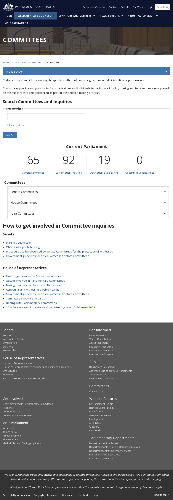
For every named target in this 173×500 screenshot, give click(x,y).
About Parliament (141, 15)
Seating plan (10, 350)
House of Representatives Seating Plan (25, 378)
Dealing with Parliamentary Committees (31, 303)
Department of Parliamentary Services (110, 450)
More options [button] (16, 125)
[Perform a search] (167, 7)
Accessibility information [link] (16, 495)
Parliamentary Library (101, 350)
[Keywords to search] (46, 116)
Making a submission (19, 242)
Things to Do (10, 432)
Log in (150, 7)
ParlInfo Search (97, 411)
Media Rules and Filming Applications (23, 443)
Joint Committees (23, 213)
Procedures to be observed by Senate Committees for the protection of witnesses (59, 251)
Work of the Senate (14, 339)
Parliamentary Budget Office (104, 454)
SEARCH (9, 134)
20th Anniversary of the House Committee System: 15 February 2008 (50, 307)
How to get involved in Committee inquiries (33, 276)
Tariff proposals (98, 374)
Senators (8, 346)
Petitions (8, 407)
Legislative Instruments (102, 378)
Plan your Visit (10, 439)
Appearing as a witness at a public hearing (33, 289)
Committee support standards (25, 298)
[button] (86, 71)
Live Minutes (10, 370)
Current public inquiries (69, 172)
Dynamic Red (10, 342)
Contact (113, 7)
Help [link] (95, 495)
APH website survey (100, 415)
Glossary (94, 426)
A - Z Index (95, 422)
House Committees (24, 203)
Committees (96, 391)
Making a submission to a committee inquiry (34, 285)
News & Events (110, 15)
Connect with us (12, 411)
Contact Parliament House (17, 415)
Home (8, 15)
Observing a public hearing (23, 247)
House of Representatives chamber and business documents (37, 367)
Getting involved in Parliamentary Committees (35, 280)
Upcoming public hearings (139, 172)
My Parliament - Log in (101, 403)
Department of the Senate (103, 443)
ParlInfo (125, 7)
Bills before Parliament (102, 367)
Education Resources (101, 346)
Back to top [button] (162, 494)
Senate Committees (24, 192)
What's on (8, 428)
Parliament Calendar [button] (94, 7)
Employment (96, 419)
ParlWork (138, 7)
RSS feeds (95, 430)
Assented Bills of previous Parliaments (110, 370)
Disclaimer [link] (68, 495)
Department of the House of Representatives (114, 447)
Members (8, 374)
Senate (7, 335)
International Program (101, 354)
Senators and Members (75, 15)
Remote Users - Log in (101, 407)
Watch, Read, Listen (100, 339)
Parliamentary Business (34, 15)
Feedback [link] (83, 495)
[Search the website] (162, 7)
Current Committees (33, 172)
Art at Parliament (12, 435)
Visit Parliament (16, 23)
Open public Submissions (104, 172)
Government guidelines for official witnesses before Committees (47, 256)
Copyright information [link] (46, 495)
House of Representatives (17, 363)
